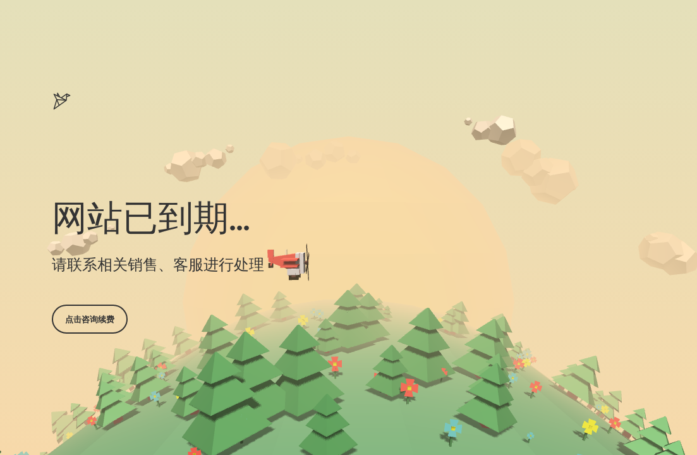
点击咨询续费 (89, 319)
